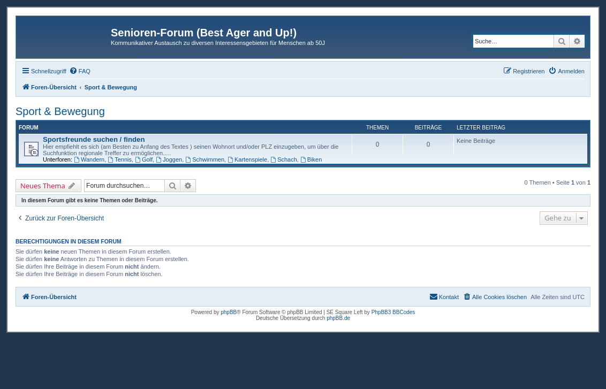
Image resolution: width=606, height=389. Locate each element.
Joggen (169, 159)
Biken (311, 159)
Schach (283, 159)
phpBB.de (338, 318)
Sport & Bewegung (60, 111)
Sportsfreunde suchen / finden (94, 139)
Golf (144, 159)
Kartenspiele (247, 159)
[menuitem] (79, 71)
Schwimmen (204, 159)
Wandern (89, 159)
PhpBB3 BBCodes (393, 312)
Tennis (120, 159)
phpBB (229, 312)
